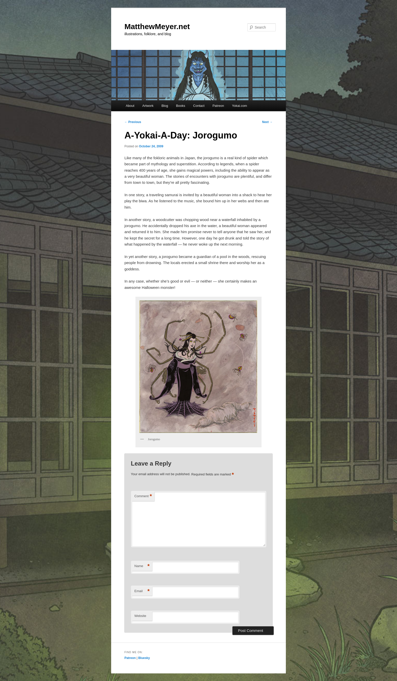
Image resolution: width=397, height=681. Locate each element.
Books (180, 106)
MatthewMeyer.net (157, 26)
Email (142, 591)
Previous (132, 122)
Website (140, 616)
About (130, 106)
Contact (199, 106)
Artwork (147, 106)
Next (267, 122)
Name (142, 566)
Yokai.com (239, 106)
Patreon (218, 106)
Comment (143, 496)
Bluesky (144, 658)
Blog (165, 106)
